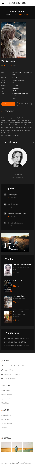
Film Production (5, 390)
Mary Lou (15, 77)
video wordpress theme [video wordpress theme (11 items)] (19, 345)
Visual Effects (5, 403)
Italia (13, 88)
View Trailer (24, 104)
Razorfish (4, 428)
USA (17, 88)
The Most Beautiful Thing (17, 213)
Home (8, 14)
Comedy (14, 80)
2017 (17, 85)
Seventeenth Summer (15, 223)
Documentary (19, 178)
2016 (13, 85)
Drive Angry (12, 195)
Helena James (16, 72)
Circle (13, 178)
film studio (22, 94)
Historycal (21, 80)
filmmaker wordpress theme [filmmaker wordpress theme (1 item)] (21, 338)
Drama (15, 267)
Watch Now (8, 104)
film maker (15, 94)
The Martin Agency (6, 423)
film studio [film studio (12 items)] (8, 341)
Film (14, 14)
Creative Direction (6, 395)
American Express (6, 415)
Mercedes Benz (5, 419)
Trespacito (24, 72)
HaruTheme (21, 314)
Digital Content (5, 399)
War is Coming (13, 204)
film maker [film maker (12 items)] (8, 338)
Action (15, 283)
